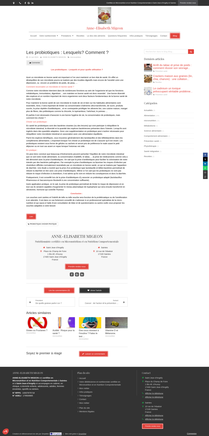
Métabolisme (149, 126)
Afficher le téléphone (154, 393)
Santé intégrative (151, 151)
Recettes (148, 156)
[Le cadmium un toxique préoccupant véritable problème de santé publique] (148, 91)
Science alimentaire (153, 131)
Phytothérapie (150, 146)
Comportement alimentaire (156, 136)
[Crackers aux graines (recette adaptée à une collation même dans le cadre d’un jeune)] (148, 79)
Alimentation (149, 115)
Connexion (192, 433)
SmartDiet (82, 434)
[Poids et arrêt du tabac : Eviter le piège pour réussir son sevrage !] (148, 68)
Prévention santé (151, 141)
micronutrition (150, 120)
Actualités (148, 110)
